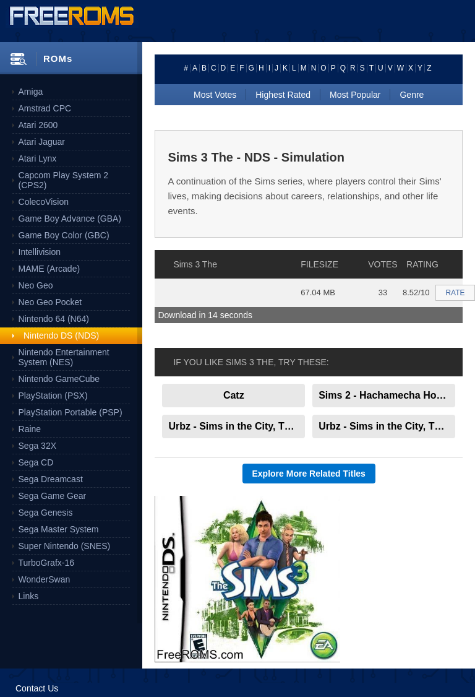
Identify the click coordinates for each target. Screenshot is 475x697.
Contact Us (36, 688)
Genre (412, 95)
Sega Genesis (46, 512)
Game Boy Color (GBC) (64, 235)
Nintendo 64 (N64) (54, 319)
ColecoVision (44, 202)
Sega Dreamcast (51, 479)
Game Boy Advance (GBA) (70, 218)
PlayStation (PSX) (53, 395)
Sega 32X (38, 446)
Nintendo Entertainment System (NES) (64, 357)
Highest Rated (282, 95)
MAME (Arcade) (49, 269)
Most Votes (215, 95)
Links (29, 596)
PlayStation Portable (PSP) (70, 412)
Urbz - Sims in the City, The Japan (236, 426)
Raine (30, 429)
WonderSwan (45, 579)
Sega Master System (59, 529)
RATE (454, 292)
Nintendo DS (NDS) (61, 335)
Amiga (31, 92)
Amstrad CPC (45, 108)
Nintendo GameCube (59, 379)
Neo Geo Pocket (50, 302)
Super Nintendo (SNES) (65, 546)
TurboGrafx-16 (47, 563)
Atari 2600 (38, 125)
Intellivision (40, 252)
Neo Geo (36, 285)
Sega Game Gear (53, 496)
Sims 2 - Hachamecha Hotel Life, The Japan (387, 395)
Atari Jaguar (42, 142)
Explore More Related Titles (309, 473)
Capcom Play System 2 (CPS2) (64, 180)
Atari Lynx (38, 158)
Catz (233, 395)
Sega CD (36, 462)
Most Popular (355, 95)
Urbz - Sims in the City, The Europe (387, 426)
